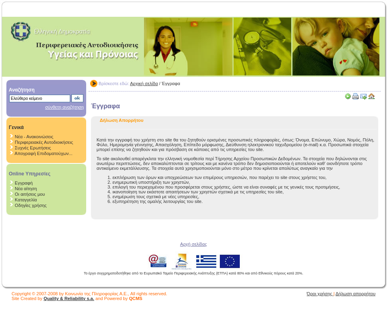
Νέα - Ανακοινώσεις (34, 136)
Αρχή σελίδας (193, 244)
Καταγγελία (26, 199)
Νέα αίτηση (26, 188)
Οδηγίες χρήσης (31, 205)
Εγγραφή (24, 183)
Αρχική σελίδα (144, 83)
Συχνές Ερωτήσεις (33, 147)
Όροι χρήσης (320, 293)
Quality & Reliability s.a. (68, 298)
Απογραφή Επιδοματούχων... (44, 153)
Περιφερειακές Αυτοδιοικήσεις (44, 142)
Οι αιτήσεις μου (30, 194)
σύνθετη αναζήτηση (64, 107)
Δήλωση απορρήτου (355, 293)
